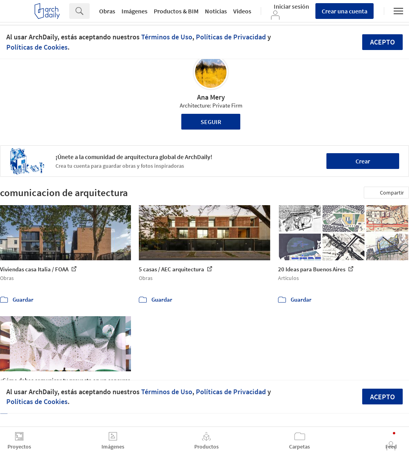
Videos (242, 11)
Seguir (211, 122)
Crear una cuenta (344, 11)
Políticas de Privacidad (231, 36)
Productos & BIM (176, 11)
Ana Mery (211, 97)
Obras (107, 11)
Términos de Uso (166, 36)
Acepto (382, 41)
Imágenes (134, 11)
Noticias (216, 11)
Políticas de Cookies (37, 47)
